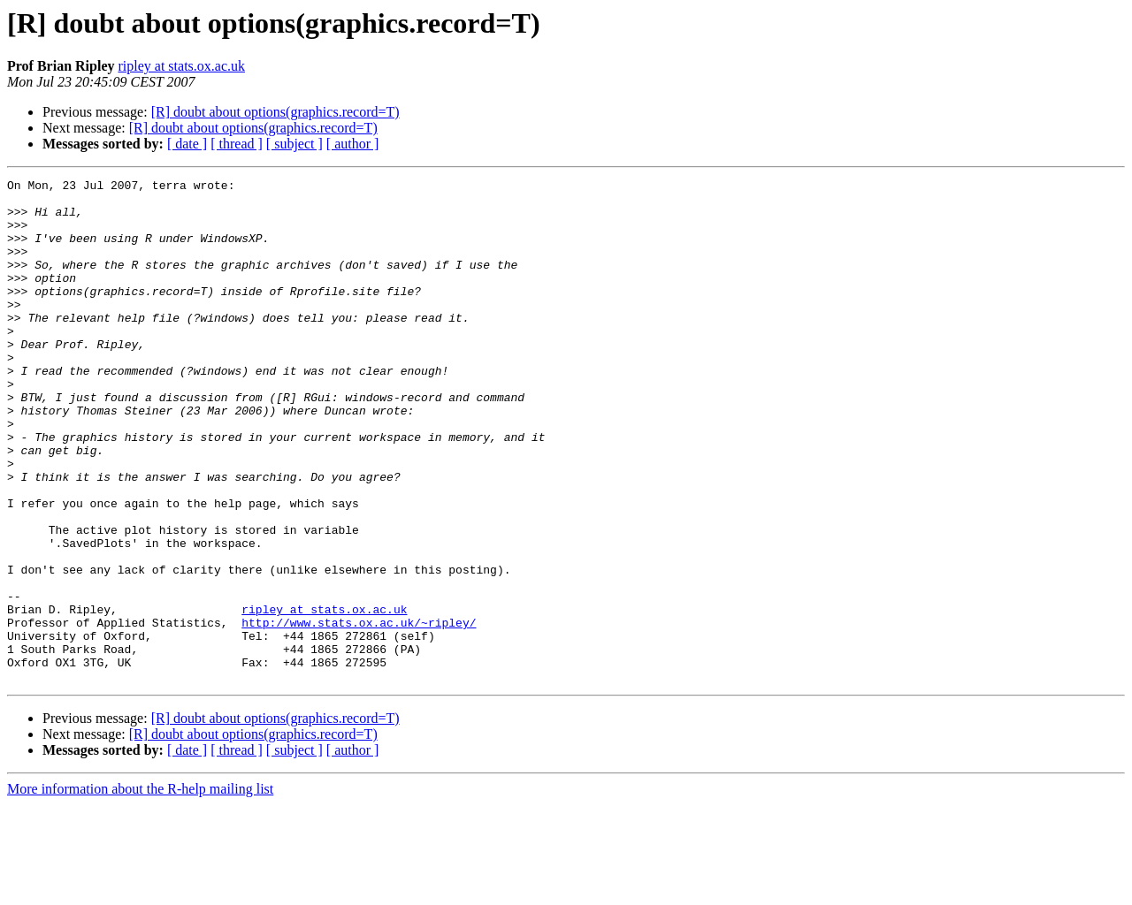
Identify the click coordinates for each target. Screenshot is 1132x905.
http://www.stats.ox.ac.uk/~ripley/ (358, 712)
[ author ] (352, 143)
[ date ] (187, 143)
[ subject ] (294, 143)
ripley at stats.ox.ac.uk (181, 65)
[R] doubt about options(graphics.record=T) (275, 111)
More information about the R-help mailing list (140, 889)
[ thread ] (236, 143)
